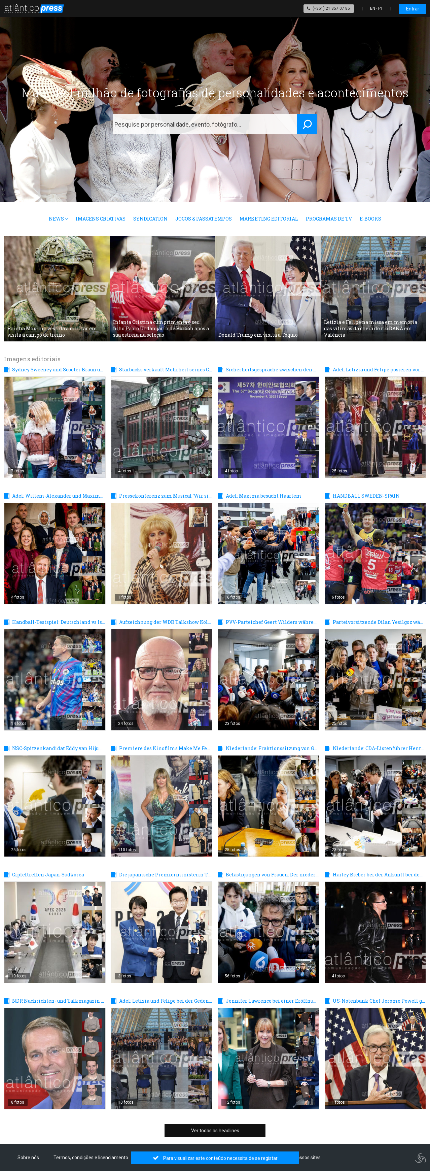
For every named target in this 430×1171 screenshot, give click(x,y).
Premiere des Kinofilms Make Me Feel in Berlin (165, 748)
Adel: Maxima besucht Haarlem (263, 496)
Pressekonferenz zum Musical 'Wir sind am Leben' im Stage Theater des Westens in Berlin (165, 496)
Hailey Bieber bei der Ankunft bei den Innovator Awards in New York (379, 874)
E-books (370, 218)
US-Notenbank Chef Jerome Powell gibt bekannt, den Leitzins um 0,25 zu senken (379, 1001)
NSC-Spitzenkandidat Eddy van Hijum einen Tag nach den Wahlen (58, 748)
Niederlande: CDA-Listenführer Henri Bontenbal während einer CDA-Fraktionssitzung (379, 748)
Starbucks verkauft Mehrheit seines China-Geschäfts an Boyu (165, 369)
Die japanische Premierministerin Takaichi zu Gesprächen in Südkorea (165, 874)
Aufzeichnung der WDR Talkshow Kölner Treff (165, 622)
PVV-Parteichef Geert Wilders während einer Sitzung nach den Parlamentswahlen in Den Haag (272, 622)
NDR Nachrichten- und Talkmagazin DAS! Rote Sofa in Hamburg (58, 1001)
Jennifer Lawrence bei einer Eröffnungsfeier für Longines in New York (272, 1001)
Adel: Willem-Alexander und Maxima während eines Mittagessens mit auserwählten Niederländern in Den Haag (58, 496)
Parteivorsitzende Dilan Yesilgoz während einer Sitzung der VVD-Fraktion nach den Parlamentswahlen (379, 622)
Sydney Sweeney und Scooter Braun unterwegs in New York (58, 369)
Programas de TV (329, 218)
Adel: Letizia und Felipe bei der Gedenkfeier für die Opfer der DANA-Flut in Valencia (165, 1001)
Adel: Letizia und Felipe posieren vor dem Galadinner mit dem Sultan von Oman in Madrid (379, 369)
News (58, 218)
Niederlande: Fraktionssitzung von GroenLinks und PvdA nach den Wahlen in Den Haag (272, 748)
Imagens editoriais (32, 359)
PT (380, 8)
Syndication (150, 218)
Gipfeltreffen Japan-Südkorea (48, 874)
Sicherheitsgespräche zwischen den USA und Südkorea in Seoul (272, 369)
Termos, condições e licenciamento (90, 1157)
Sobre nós (28, 1157)
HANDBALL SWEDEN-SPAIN (366, 496)
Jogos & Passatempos (203, 218)
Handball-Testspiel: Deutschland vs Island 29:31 (58, 622)
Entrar (412, 8)
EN (372, 8)
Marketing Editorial (269, 218)
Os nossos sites (304, 1157)
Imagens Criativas (101, 218)
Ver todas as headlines (215, 1130)
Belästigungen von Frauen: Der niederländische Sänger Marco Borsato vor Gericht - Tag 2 (272, 874)
